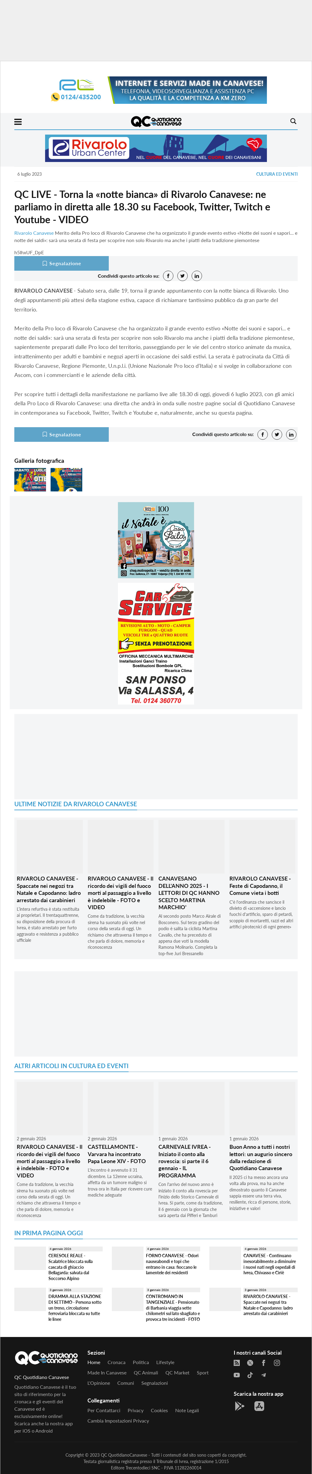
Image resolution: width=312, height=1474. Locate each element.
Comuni (125, 1383)
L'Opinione (98, 1383)
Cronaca (117, 1362)
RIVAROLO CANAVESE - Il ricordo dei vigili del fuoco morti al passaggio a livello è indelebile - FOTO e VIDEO (120, 892)
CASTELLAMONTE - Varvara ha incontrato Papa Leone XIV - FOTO (117, 1153)
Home (93, 1362)
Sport (203, 1372)
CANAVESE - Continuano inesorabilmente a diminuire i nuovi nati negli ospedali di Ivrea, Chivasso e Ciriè (269, 1264)
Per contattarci (103, 1410)
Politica (141, 1362)
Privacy (136, 1410)
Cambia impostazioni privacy (118, 1420)
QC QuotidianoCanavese (124, 1455)
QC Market (177, 1372)
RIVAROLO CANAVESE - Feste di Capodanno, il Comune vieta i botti (260, 885)
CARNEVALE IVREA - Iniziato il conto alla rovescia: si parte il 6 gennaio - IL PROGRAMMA (184, 1161)
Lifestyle (165, 1362)
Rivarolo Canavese (34, 233)
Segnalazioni (154, 1383)
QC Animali (146, 1372)
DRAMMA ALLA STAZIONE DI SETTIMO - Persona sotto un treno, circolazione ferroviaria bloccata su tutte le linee (74, 1308)
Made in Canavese (106, 1372)
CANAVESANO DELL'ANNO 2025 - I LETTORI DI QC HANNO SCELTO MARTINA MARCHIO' (189, 892)
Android (44, 1431)
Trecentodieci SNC (143, 1467)
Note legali (187, 1410)
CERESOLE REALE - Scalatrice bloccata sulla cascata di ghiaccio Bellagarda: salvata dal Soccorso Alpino (70, 1267)
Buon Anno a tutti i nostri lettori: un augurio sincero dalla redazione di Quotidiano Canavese (260, 1157)
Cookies (159, 1410)
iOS (26, 1431)
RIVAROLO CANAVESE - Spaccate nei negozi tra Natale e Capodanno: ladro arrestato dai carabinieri (49, 889)
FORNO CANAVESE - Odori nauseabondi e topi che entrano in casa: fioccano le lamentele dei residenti (172, 1264)
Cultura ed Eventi (277, 174)
